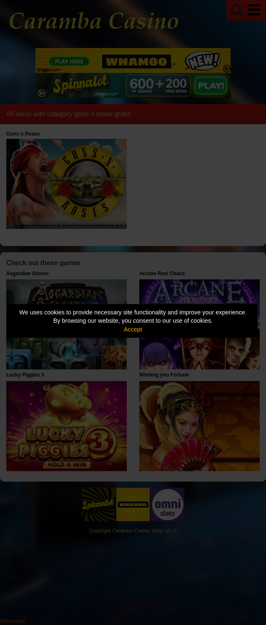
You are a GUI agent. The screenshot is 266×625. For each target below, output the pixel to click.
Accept (133, 329)
